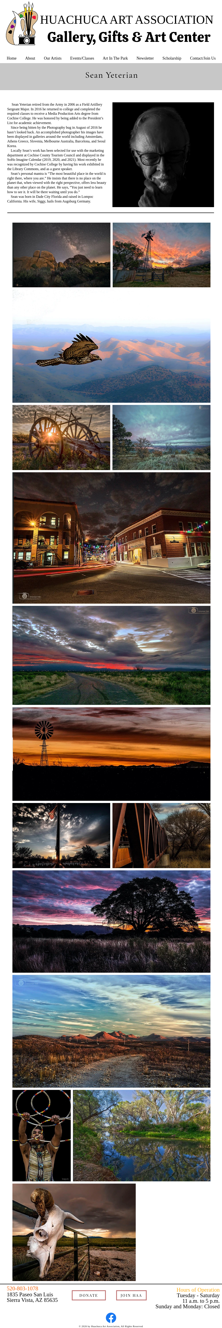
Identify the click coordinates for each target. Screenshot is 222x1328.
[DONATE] (89, 1295)
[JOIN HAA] (131, 1295)
